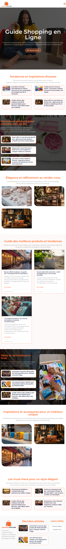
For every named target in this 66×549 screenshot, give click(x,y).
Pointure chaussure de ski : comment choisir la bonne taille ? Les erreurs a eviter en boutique (53, 492)
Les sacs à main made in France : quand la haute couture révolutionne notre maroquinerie (22, 161)
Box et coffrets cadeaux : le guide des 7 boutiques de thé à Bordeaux (16, 272)
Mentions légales (57, 526)
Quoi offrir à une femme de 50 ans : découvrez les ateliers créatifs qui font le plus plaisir (53, 103)
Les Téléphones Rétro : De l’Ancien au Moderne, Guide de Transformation (15, 320)
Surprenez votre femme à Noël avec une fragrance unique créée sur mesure (22, 149)
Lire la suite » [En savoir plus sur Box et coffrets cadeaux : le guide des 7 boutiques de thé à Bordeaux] (7, 287)
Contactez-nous (57, 529)
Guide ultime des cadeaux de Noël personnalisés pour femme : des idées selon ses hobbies (20, 103)
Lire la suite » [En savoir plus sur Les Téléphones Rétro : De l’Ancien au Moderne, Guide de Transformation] (7, 337)
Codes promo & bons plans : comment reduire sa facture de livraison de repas (53, 89)
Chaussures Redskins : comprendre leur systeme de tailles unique (21, 491)
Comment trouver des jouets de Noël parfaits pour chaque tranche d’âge (23, 373)
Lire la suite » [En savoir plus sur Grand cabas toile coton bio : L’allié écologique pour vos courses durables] (40, 287)
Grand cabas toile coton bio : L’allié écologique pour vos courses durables (48, 273)
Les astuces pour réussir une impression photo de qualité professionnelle (23, 383)
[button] (64, 3)
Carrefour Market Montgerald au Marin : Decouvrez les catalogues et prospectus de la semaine (21, 90)
